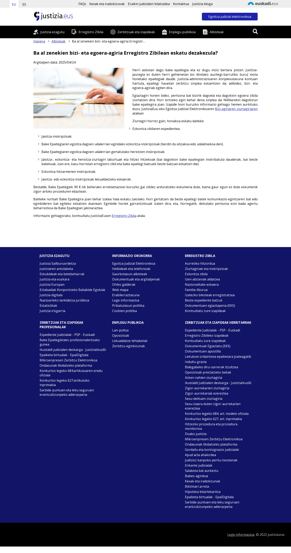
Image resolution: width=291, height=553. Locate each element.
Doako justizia (196, 434)
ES (24, 4)
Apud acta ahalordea (200, 455)
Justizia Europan (52, 284)
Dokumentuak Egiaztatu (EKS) (207, 346)
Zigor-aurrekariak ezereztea (206, 393)
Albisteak (217, 32)
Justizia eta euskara (54, 279)
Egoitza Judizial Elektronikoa (133, 263)
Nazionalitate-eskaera (202, 284)
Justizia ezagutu (52, 32)
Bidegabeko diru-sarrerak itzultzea (211, 367)
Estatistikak (48, 305)
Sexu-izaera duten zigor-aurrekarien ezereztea (212, 406)
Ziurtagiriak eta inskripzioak (206, 268)
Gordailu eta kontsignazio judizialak (212, 449)
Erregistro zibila (200, 256)
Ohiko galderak (123, 284)
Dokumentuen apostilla (203, 351)
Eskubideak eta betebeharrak (62, 274)
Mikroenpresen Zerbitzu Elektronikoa (68, 360)
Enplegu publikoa (182, 32)
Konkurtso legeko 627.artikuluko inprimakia (65, 382)
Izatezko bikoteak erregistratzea (210, 295)
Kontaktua (181, 4)
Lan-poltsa (120, 330)
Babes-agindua (196, 476)
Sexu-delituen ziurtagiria (203, 398)
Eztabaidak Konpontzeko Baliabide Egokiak (72, 290)
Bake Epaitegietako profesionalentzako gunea (70, 342)
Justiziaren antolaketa (56, 268)
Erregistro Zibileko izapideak (207, 335)
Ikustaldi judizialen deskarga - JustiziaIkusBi (73, 349)
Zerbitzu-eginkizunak (128, 346)
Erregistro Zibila (91, 32)
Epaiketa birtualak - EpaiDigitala (64, 355)
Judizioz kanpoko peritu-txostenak (211, 460)
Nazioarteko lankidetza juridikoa (64, 300)
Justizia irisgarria (52, 311)
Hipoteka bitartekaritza (202, 491)
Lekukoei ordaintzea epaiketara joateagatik (218, 356)
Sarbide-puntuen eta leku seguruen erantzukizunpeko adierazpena (67, 392)
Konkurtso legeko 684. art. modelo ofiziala (217, 413)
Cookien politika (124, 311)
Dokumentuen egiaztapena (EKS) (210, 305)
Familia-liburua (196, 290)
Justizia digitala (51, 295)
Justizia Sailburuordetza (58, 263)
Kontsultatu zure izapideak (205, 311)
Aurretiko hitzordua (200, 263)
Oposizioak (120, 335)
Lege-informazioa (125, 300)
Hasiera (39, 41)
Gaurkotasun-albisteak (129, 274)
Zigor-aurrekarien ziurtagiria (207, 388)
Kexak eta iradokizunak (107, 4)
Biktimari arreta (197, 486)
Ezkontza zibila (196, 274)
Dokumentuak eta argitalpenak (136, 279)
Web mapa (120, 290)
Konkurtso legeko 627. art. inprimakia (213, 419)
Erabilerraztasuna (125, 295)
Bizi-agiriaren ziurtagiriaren (236, 109)
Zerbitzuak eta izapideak (136, 32)
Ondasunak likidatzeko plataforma (66, 365)
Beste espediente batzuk (203, 300)
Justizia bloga (202, 4)
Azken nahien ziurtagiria (203, 377)
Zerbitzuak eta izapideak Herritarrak (218, 322)
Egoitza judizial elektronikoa (229, 16)
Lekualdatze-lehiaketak (130, 341)
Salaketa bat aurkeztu (201, 470)
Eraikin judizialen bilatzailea (149, 4)
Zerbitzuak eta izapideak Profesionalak (61, 324)
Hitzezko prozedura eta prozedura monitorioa (211, 426)
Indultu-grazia (196, 362)
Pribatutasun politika (128, 305)
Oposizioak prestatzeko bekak (208, 372)
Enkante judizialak (198, 465)
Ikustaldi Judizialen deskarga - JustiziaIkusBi (218, 383)
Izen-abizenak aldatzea (202, 279)
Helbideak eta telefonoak (131, 268)
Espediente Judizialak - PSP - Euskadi (67, 334)
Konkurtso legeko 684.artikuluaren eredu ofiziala (71, 372)
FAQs (82, 4)
